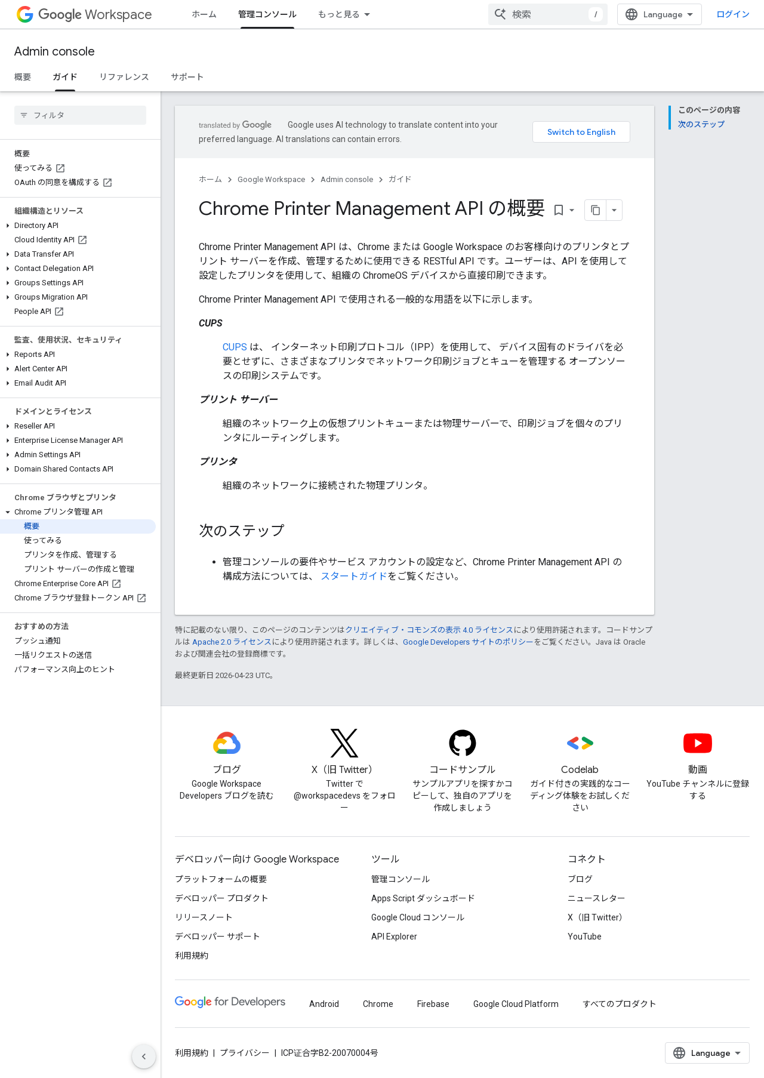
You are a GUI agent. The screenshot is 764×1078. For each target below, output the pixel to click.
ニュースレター (597, 898)
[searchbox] (80, 115)
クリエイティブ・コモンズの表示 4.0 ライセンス (429, 630)
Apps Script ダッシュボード (423, 898)
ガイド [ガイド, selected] (65, 77)
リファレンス (124, 77)
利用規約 (191, 955)
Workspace (95, 15)
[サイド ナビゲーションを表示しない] (144, 1056)
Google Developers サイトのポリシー (468, 641)
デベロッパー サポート (217, 936)
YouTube (585, 936)
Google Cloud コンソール (417, 917)
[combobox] (548, 14)
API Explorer (394, 936)
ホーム (204, 14)
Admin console (54, 51)
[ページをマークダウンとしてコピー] (595, 210)
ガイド (400, 179)
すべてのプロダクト (620, 1004)
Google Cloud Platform (516, 1004)
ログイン (733, 14)
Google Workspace (271, 179)
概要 (22, 77)
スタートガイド (354, 576)
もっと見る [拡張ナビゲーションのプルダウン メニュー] (339, 14)
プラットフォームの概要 (221, 879)
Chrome (378, 1004)
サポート (187, 77)
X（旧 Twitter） (597, 917)
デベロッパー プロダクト (222, 898)
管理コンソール (400, 879)
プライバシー (245, 1053)
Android (324, 1004)
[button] (78, 225)
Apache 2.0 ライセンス (232, 641)
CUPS (235, 347)
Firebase (433, 1004)
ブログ (580, 879)
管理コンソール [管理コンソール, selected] (267, 14)
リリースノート (204, 917)
